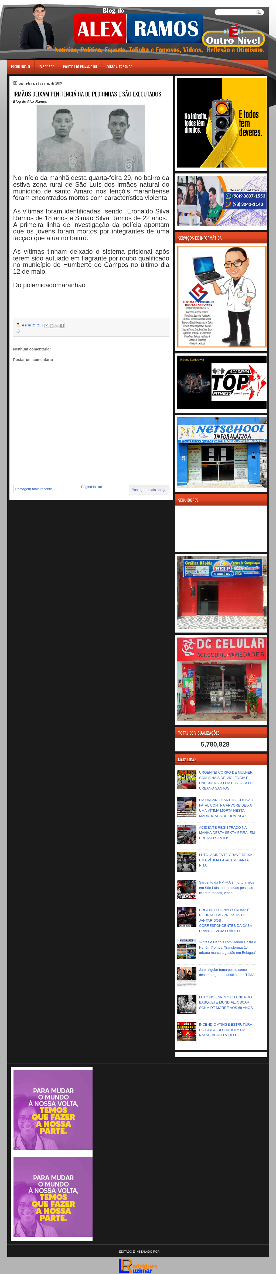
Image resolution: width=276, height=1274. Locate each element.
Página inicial (20, 66)
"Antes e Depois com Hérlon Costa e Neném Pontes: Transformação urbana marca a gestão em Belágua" (227, 947)
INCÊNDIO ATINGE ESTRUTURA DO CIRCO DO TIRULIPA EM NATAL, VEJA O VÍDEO (225, 1029)
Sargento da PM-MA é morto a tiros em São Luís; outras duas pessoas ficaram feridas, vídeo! (226, 887)
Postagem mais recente (33, 489)
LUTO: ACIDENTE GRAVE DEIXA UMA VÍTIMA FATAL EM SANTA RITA (225, 860)
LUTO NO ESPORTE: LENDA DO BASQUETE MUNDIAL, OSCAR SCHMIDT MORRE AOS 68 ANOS (226, 1002)
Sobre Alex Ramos (119, 66)
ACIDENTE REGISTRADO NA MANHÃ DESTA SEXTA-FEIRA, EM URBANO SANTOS (227, 832)
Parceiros (46, 66)
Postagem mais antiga (149, 490)
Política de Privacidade (80, 66)
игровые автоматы (31, 2)
